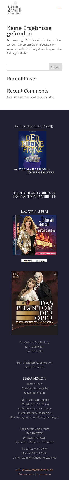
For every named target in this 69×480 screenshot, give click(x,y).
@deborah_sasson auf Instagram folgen (34, 417)
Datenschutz (26, 474)
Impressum (44, 474)
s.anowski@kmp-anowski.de (39, 457)
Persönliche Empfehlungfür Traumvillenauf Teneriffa (35, 346)
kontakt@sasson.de (39, 413)
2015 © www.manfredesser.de (34, 470)
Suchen (55, 67)
